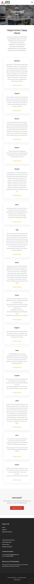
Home (3, 527)
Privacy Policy (5, 544)
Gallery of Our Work (7, 531)
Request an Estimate (7, 546)
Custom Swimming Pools (8, 540)
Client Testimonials (7, 542)
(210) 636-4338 (9, 556)
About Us (4, 529)
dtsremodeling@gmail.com (12, 554)
